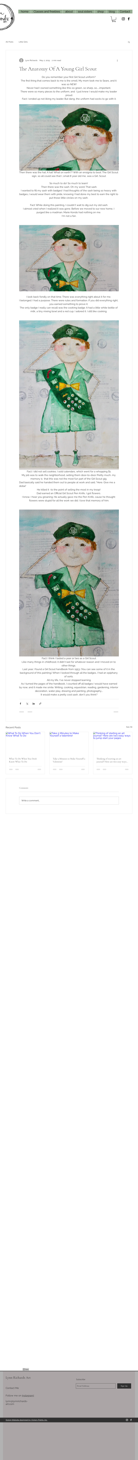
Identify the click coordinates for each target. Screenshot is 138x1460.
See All (129, 727)
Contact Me (12, 1388)
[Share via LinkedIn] (33, 703)
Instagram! (28, 1395)
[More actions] (117, 60)
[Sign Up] (124, 1386)
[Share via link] (40, 703)
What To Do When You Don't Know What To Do (23, 760)
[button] (114, 19)
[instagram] (123, 19)
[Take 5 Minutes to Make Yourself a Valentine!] (69, 743)
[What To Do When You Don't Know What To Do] (25, 743)
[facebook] (129, 19)
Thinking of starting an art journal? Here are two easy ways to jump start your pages (111, 760)
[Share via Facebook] (20, 703)
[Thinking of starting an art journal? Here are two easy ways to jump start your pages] (112, 743)
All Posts (9, 42)
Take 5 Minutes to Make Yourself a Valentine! (69, 760)
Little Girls (23, 42)
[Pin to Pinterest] (26, 1369)
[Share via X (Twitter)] (27, 703)
